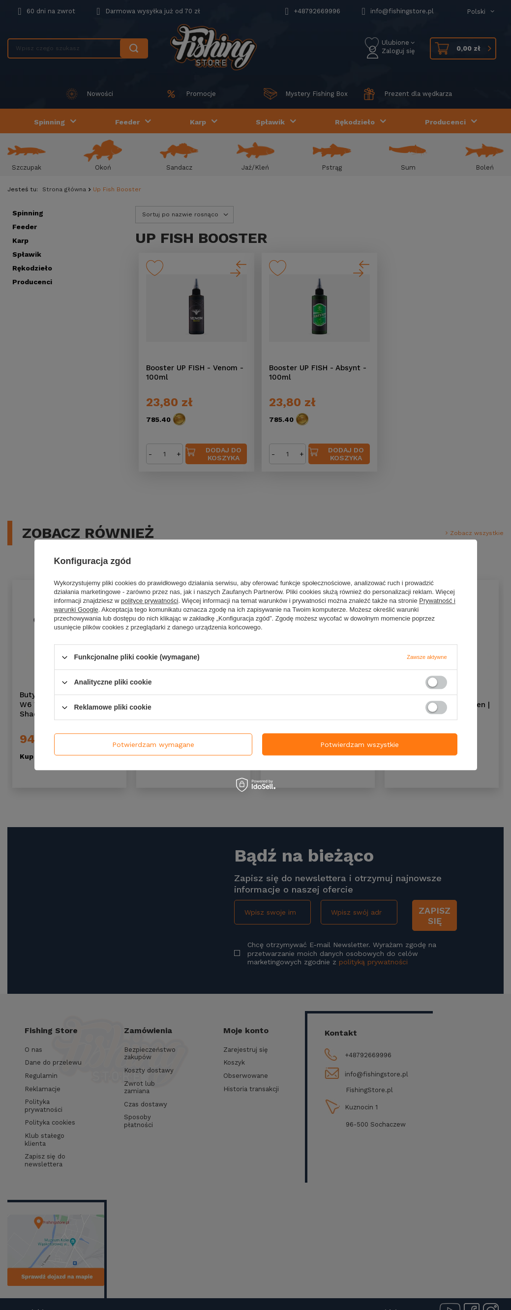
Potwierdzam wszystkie (359, 744)
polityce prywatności (149, 600)
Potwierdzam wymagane (153, 744)
